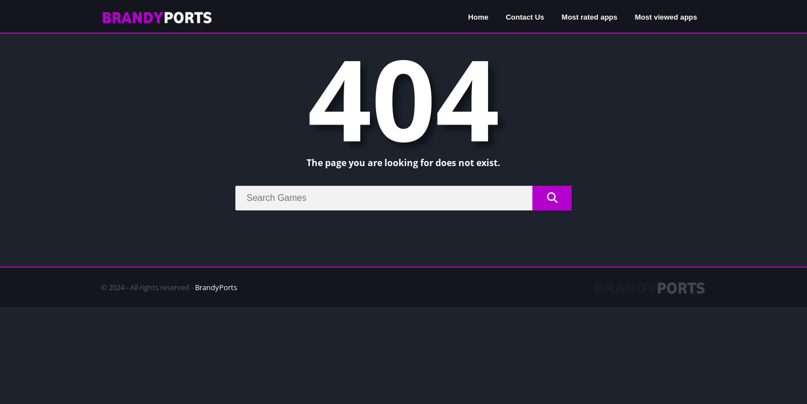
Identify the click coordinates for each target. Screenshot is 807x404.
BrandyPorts (216, 287)
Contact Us (524, 17)
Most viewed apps (666, 17)
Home (478, 17)
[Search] (403, 198)
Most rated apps (590, 17)
